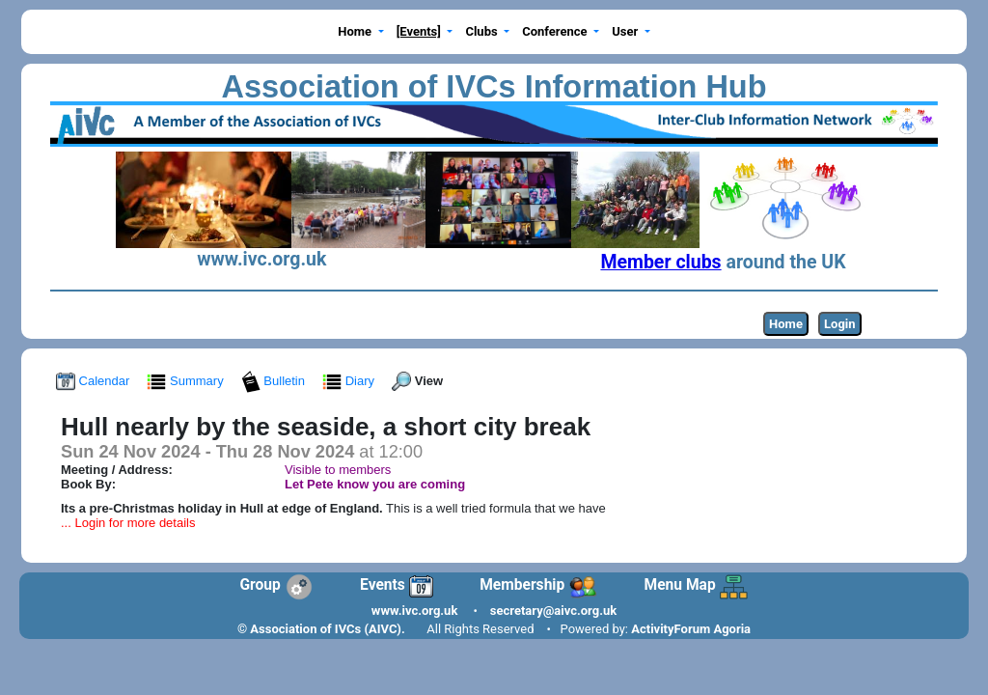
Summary (187, 381)
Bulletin (275, 381)
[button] (361, 32)
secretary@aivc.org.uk (553, 610)
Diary (350, 381)
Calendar (94, 381)
